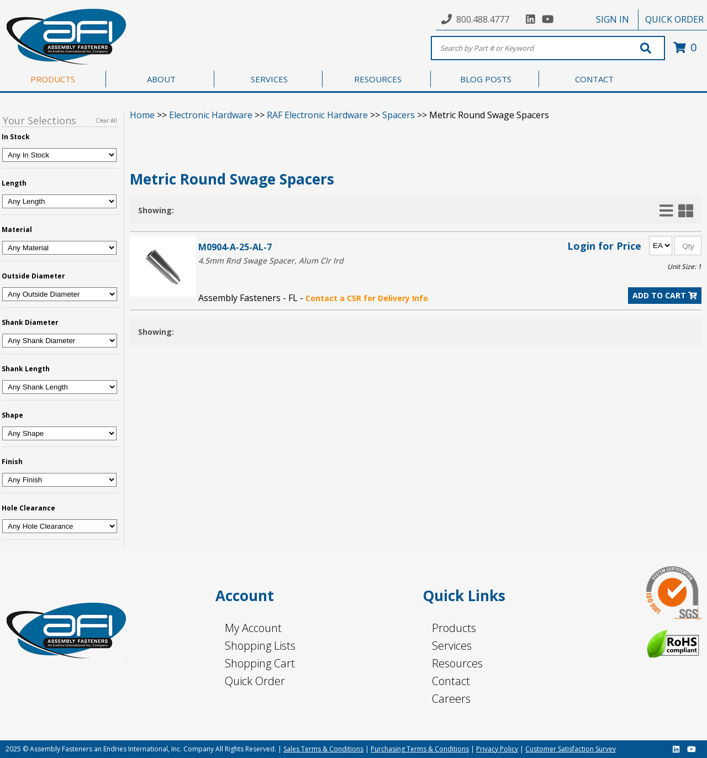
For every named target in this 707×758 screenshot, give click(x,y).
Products (454, 627)
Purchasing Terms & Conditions (420, 749)
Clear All (106, 120)
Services (452, 645)
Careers (451, 698)
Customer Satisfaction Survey (570, 749)
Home (142, 115)
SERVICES (269, 79)
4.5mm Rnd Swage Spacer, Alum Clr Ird (271, 260)
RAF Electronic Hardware (317, 115)
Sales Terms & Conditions (323, 749)
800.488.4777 (482, 19)
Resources (457, 663)
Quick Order (255, 680)
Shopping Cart (260, 663)
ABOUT (161, 79)
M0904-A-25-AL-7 (235, 246)
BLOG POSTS (485, 79)
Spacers (398, 115)
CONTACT (594, 79)
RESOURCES (378, 79)
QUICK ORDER (674, 19)
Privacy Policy (497, 749)
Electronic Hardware (210, 115)
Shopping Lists (260, 645)
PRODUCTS (52, 79)
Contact (451, 680)
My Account (253, 627)
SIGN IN (612, 19)
